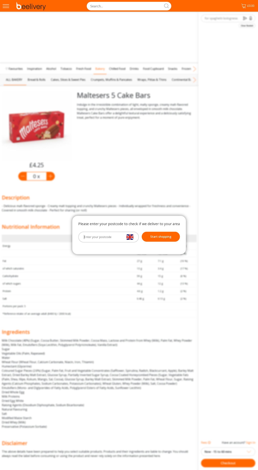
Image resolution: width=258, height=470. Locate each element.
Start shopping (160, 237)
